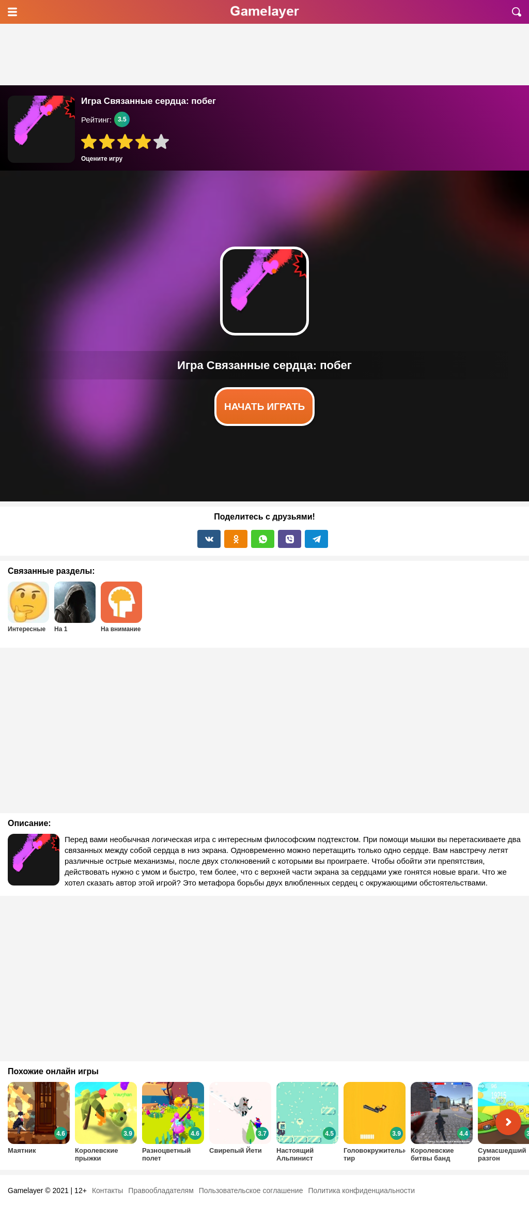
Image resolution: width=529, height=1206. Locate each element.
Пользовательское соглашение (251, 1190)
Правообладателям (160, 1190)
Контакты (107, 1190)
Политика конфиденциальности (361, 1190)
